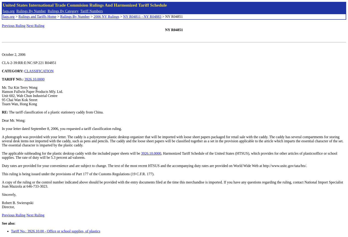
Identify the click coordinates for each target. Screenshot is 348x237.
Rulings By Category (63, 11)
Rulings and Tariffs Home (37, 17)
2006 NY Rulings (106, 17)
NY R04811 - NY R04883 (142, 17)
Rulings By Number (31, 11)
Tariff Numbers (91, 11)
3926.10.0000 (34, 79)
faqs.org (9, 11)
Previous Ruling (14, 26)
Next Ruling (36, 26)
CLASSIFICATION (39, 71)
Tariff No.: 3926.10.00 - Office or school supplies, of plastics (55, 231)
